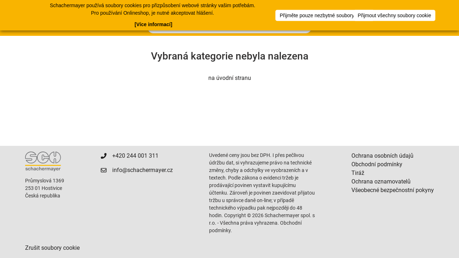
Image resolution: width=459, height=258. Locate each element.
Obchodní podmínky (376, 164)
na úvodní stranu (229, 78)
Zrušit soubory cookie (52, 247)
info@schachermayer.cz (142, 170)
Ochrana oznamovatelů (381, 181)
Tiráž (357, 172)
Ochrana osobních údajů (382, 155)
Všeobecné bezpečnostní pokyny (392, 190)
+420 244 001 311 (135, 155)
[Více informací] (153, 24)
